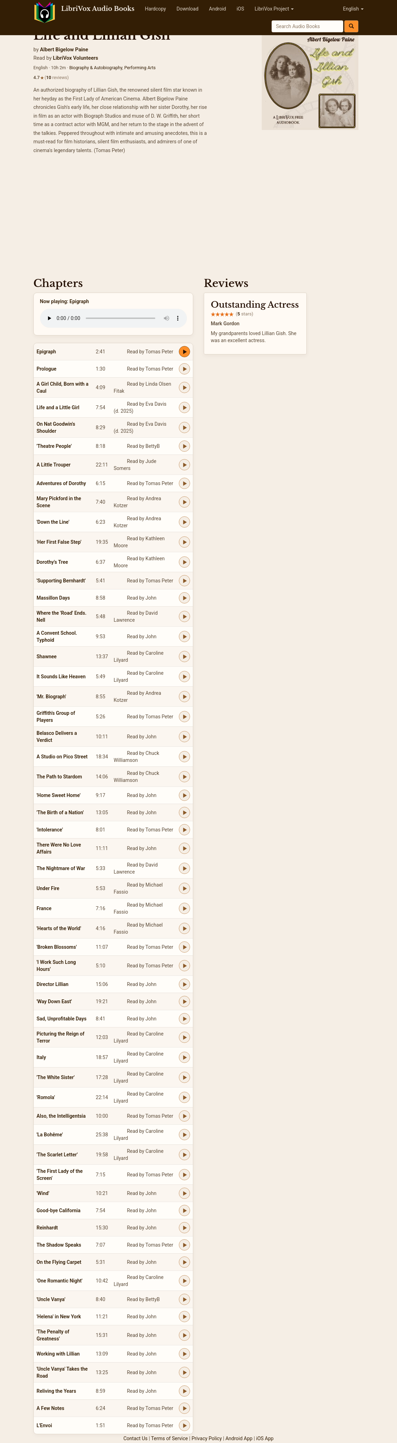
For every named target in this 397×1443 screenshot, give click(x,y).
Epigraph (46, 351)
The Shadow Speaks (59, 1245)
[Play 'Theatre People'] (184, 446)
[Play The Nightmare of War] (184, 868)
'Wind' (43, 1193)
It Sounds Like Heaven (61, 676)
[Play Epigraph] (184, 351)
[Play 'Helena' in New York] (184, 1316)
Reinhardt (47, 1227)
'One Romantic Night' (60, 1281)
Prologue (47, 369)
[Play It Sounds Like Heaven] (184, 676)
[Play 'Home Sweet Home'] (184, 795)
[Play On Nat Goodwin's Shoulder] (184, 427)
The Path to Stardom (59, 776)
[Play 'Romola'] (184, 1097)
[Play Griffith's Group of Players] (184, 716)
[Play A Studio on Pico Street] (184, 756)
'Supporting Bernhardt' (61, 580)
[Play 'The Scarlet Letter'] (184, 1154)
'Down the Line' (53, 522)
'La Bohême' (50, 1134)
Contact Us (135, 1438)
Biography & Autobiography (95, 67)
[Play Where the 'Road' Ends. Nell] (184, 616)
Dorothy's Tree (52, 562)
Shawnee (47, 656)
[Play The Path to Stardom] (184, 776)
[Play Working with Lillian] (184, 1353)
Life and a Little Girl (58, 407)
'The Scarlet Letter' (57, 1154)
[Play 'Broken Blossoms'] (184, 947)
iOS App (265, 1438)
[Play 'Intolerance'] (184, 829)
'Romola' (46, 1097)
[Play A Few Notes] (184, 1408)
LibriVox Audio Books (98, 9)
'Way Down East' (54, 1001)
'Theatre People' (54, 446)
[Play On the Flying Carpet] (184, 1262)
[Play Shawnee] (184, 656)
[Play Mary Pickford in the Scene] (184, 502)
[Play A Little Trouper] (184, 464)
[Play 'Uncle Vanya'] (184, 1299)
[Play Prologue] (184, 368)
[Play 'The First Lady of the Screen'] (184, 1174)
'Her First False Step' (59, 542)
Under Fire (48, 888)
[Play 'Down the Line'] (184, 522)
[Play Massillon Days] (184, 597)
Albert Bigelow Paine (64, 49)
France (44, 908)
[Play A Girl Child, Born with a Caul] (184, 387)
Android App (239, 1438)
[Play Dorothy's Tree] (184, 562)
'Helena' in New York (59, 1316)
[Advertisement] (198, 218)
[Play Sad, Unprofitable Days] (184, 1018)
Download (187, 9)
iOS (240, 9)
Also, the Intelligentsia (61, 1116)
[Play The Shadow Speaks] (184, 1245)
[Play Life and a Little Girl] (184, 407)
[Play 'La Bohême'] (184, 1134)
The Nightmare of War (61, 868)
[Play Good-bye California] (184, 1210)
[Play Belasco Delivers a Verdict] (184, 736)
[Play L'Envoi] (184, 1425)
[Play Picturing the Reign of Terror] (184, 1037)
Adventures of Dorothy (61, 483)
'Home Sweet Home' (58, 795)
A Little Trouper (54, 465)
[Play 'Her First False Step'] (184, 542)
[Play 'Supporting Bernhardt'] (184, 580)
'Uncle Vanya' (51, 1299)
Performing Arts (140, 67)
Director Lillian (53, 984)
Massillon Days (53, 598)
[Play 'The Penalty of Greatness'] (184, 1335)
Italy (41, 1057)
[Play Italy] (184, 1057)
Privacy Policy (206, 1438)
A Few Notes (50, 1408)
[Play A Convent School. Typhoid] (184, 636)
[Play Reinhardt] (184, 1227)
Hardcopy (155, 9)
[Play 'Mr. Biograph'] (184, 696)
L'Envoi (44, 1425)
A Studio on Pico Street (62, 756)
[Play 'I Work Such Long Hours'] (184, 965)
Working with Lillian (58, 1354)
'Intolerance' (50, 829)
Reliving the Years (56, 1391)
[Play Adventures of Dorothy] (184, 483)
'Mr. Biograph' (51, 696)
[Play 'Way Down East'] (184, 1001)
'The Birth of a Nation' (60, 812)
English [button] (353, 9)
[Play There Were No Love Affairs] (184, 848)
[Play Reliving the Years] (184, 1391)
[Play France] (184, 908)
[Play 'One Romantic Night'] (184, 1280)
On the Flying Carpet (59, 1262)
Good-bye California (58, 1210)
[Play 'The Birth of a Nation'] (184, 812)
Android (217, 9)
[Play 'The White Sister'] (184, 1077)
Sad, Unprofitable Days (61, 1018)
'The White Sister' (55, 1077)
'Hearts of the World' (59, 928)
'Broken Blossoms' (57, 947)
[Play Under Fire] (184, 888)
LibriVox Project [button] (274, 9)
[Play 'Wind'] (184, 1193)
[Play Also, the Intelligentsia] (184, 1116)
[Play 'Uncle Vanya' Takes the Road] (184, 1372)
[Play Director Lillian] (184, 984)
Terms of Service (169, 1438)
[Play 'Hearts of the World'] (184, 928)
